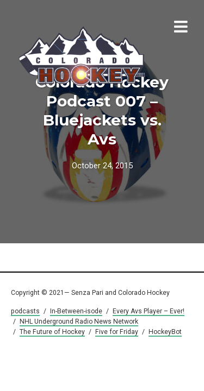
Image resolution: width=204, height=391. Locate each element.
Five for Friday (116, 332)
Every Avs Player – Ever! (148, 311)
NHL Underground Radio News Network (79, 321)
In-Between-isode (76, 311)
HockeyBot (165, 332)
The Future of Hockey (52, 332)
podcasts (25, 311)
